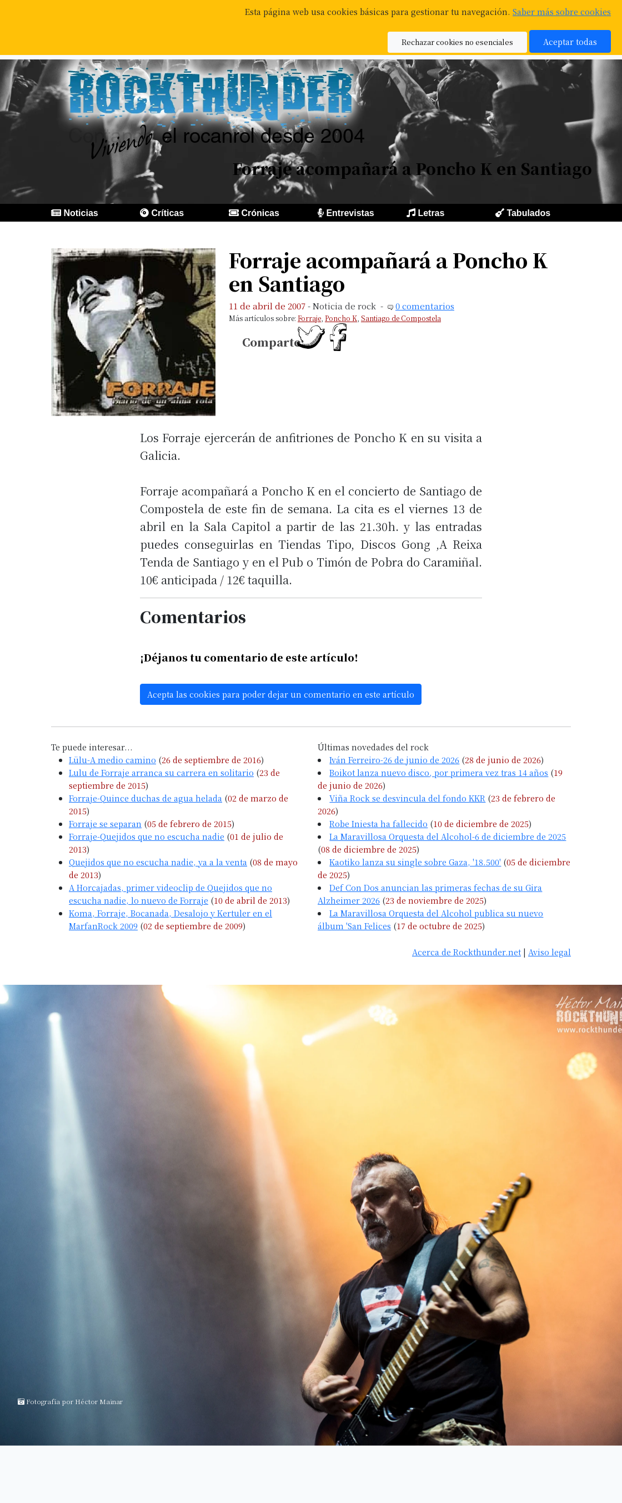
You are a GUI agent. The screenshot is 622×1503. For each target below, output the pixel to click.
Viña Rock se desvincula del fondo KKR (407, 798)
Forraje (309, 318)
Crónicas (260, 213)
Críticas (167, 213)
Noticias (80, 213)
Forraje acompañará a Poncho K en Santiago (388, 271)
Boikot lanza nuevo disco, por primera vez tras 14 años (438, 772)
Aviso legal (549, 952)
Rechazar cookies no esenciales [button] (457, 42)
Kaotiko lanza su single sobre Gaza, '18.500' (415, 862)
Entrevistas (350, 213)
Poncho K (341, 318)
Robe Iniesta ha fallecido (378, 823)
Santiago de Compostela (401, 318)
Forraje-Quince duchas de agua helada (145, 798)
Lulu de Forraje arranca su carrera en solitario (161, 772)
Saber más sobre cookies (562, 11)
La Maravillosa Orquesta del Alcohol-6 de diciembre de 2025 (447, 836)
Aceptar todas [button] (570, 41)
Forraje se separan (105, 823)
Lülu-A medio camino (112, 759)
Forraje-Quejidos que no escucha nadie (146, 836)
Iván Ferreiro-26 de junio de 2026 (394, 759)
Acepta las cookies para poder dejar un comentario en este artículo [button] (280, 694)
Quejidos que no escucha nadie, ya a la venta (158, 862)
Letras (431, 213)
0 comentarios (424, 306)
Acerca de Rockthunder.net (466, 952)
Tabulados (528, 213)
